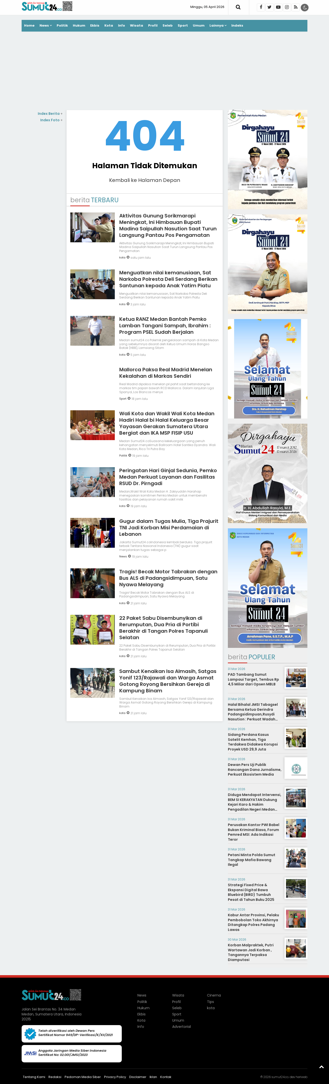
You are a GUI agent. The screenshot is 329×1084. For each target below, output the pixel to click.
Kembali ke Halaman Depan (144, 180)
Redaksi (54, 1077)
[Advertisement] (164, 71)
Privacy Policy (115, 1077)
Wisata (136, 25)
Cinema (214, 995)
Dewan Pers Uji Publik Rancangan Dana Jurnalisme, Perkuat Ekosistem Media (255, 769)
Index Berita (50, 113)
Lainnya (216, 25)
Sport (183, 25)
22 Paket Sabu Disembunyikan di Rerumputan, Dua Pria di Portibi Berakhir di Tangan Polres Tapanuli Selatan (163, 628)
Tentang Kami (34, 1077)
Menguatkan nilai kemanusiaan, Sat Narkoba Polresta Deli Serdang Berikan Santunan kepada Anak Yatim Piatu (168, 279)
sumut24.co (279, 1077)
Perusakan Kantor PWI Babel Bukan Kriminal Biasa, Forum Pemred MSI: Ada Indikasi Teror (253, 832)
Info (121, 25)
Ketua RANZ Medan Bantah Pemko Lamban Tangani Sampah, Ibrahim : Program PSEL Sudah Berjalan (165, 325)
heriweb (301, 1077)
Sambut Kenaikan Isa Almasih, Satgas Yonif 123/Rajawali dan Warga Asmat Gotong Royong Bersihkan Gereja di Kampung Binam (167, 681)
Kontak (165, 1077)
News (44, 25)
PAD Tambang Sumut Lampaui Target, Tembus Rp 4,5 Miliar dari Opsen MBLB (253, 679)
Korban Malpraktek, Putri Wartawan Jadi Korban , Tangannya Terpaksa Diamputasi (251, 952)
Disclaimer (137, 1077)
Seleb (168, 25)
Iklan (153, 1077)
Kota (108, 25)
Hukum (79, 25)
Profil (153, 25)
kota (122, 257)
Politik (62, 25)
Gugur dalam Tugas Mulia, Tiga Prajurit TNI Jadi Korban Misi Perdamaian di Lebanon (168, 528)
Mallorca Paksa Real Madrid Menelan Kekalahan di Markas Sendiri (165, 372)
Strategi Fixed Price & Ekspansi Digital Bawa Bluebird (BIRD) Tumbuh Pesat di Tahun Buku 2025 (251, 892)
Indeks (237, 25)
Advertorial (181, 1026)
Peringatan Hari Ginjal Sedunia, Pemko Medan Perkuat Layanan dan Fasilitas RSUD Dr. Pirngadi (168, 477)
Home (29, 25)
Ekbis (94, 25)
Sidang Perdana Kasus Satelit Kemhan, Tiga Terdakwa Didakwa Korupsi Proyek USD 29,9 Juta (253, 742)
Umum (199, 25)
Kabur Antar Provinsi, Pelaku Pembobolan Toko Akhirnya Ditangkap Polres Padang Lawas (253, 922)
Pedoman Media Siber (83, 1077)
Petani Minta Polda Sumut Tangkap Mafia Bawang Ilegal (251, 859)
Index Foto (51, 120)
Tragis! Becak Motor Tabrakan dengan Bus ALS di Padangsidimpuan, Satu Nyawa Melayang (168, 578)
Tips (210, 1001)
